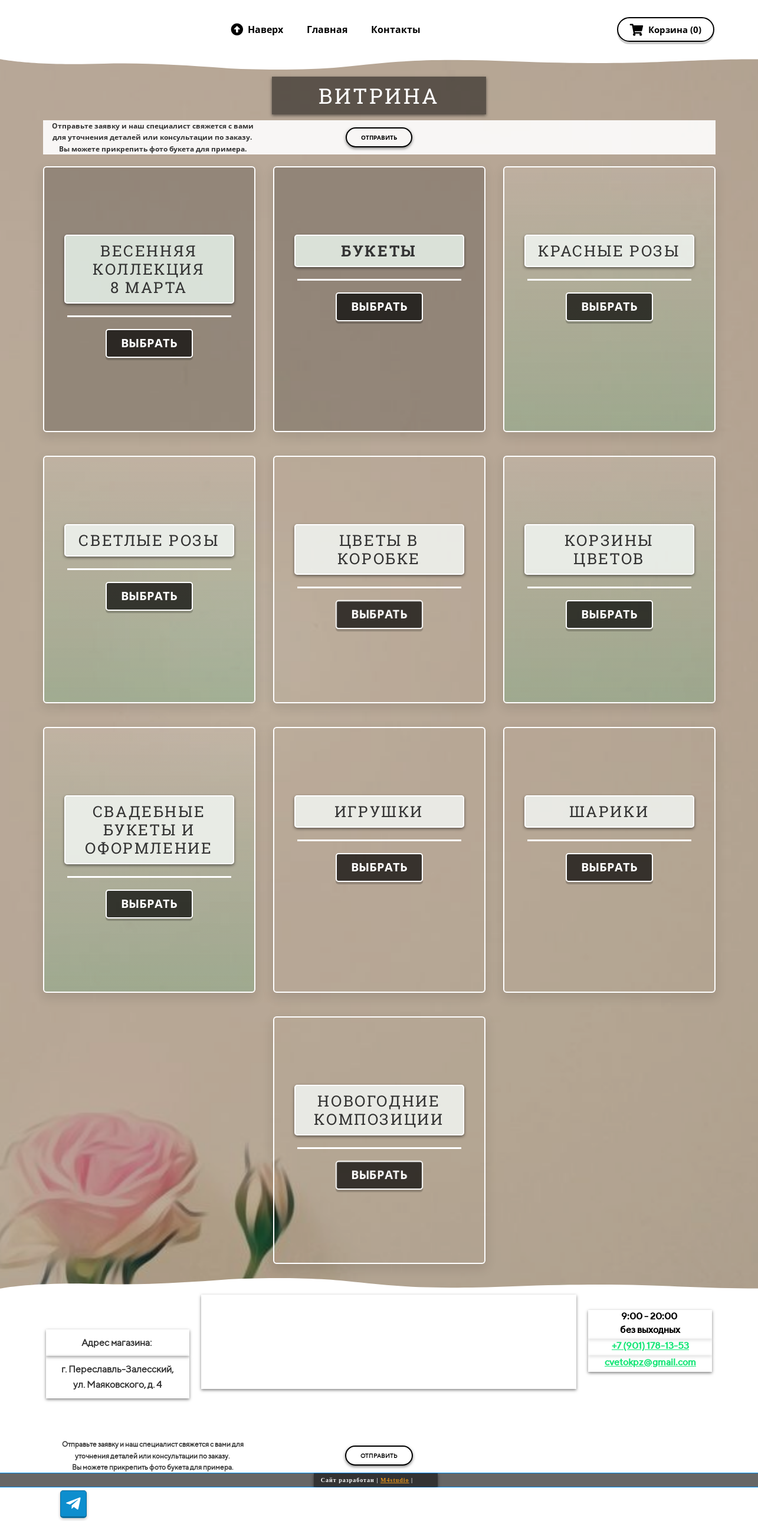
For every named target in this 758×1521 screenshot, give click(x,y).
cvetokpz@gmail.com (650, 1362)
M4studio (394, 1480)
